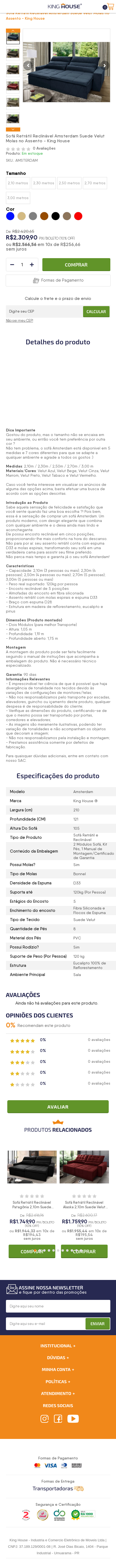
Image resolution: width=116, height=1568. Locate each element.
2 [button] (40, 1250)
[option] (13, 37)
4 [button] (49, 1250)
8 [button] (67, 1250)
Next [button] (13, 129)
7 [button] (63, 1250)
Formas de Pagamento (62, 280)
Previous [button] (13, 31)
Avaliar (58, 1107)
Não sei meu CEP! (19, 321)
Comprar (76, 265)
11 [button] (81, 1250)
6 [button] (58, 1250)
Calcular (96, 311)
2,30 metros (43, 183)
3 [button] (44, 1250)
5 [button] (53, 1250)
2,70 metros (94, 183)
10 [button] (76, 1250)
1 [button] (35, 1250)
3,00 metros (18, 198)
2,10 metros (18, 183)
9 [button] (72, 1250)
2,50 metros (69, 183)
